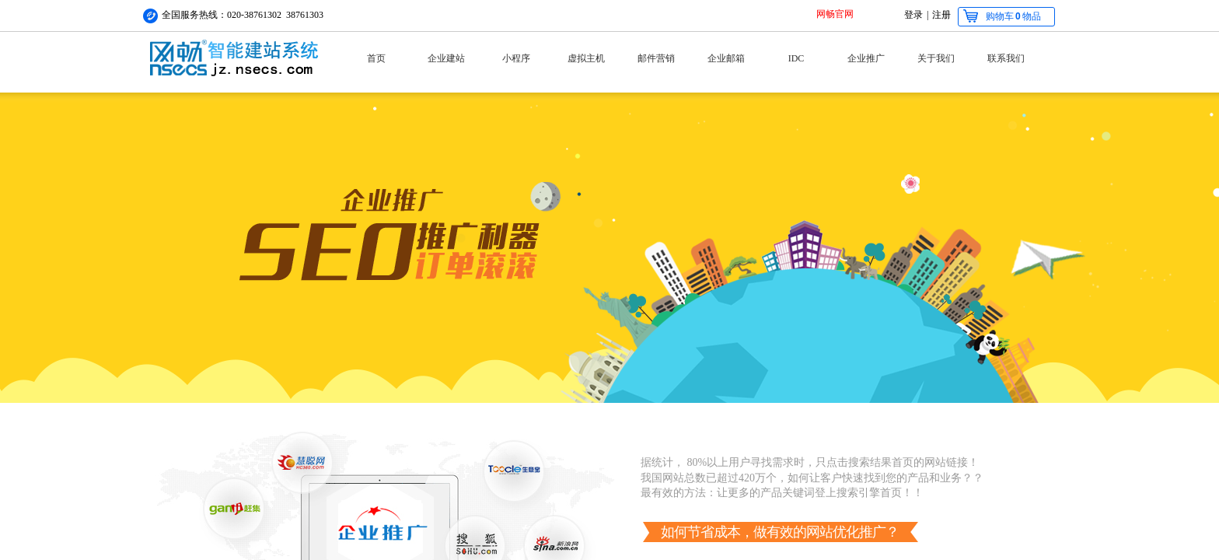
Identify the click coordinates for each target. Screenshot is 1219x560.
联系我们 (1006, 58)
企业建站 (446, 58)
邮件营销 (656, 58)
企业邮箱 (726, 58)
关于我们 (936, 58)
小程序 (516, 58)
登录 (913, 14)
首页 (376, 58)
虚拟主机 (586, 58)
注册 (941, 14)
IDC (796, 58)
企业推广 (866, 58)
